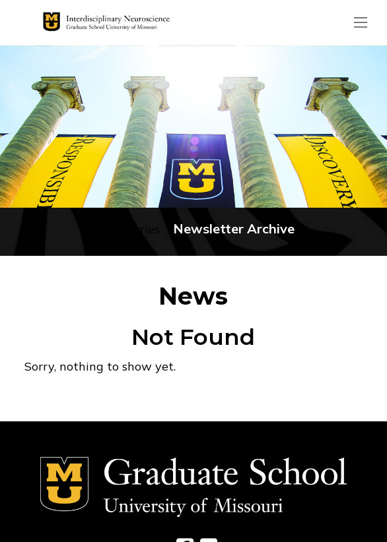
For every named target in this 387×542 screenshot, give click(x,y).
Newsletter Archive (234, 228)
